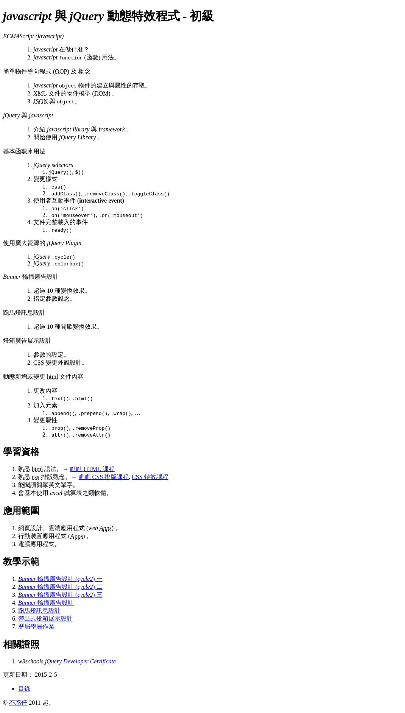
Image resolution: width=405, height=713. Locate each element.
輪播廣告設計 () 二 (60, 587)
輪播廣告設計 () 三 (60, 594)
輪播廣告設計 (46, 602)
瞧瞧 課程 (92, 469)
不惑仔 (18, 702)
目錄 (24, 688)
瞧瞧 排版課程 (104, 477)
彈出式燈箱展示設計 (45, 618)
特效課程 (150, 477)
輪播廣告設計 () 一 (60, 579)
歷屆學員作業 (36, 626)
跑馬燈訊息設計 (39, 610)
